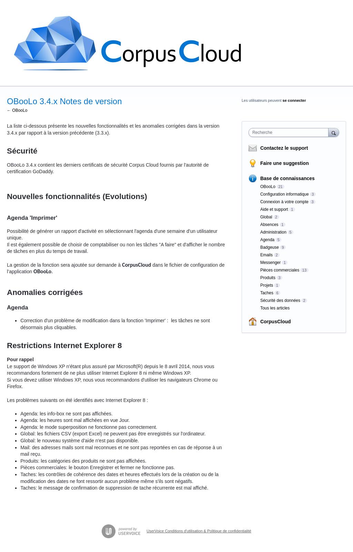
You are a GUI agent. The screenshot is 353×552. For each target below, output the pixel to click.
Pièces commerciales (279, 270)
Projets (266, 285)
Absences (269, 224)
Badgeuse (269, 247)
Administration (273, 232)
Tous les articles (275, 308)
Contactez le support (284, 148)
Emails (266, 255)
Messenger (270, 262)
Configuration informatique (284, 194)
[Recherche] (333, 132)
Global (266, 217)
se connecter (294, 100)
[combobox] (290, 132)
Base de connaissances (287, 178)
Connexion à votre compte (284, 201)
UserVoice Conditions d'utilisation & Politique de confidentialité (199, 531)
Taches (266, 292)
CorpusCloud (275, 321)
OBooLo (267, 186)
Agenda (267, 239)
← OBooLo (17, 110)
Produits (267, 277)
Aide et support (274, 209)
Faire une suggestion (284, 163)
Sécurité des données (280, 300)
